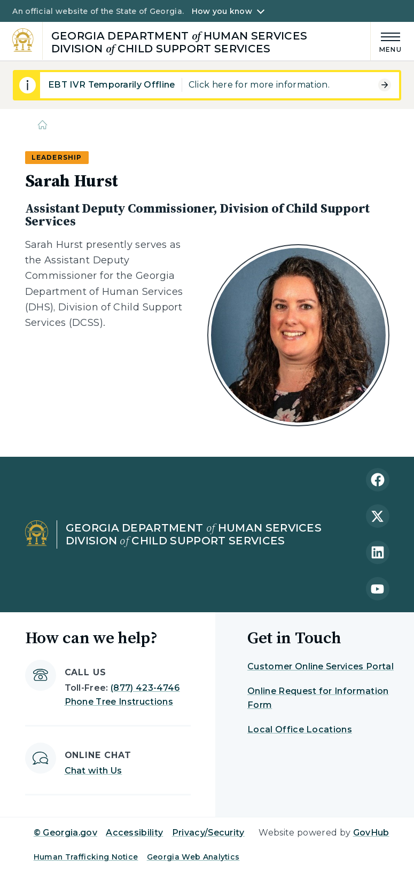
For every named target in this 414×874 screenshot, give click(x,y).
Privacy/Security (208, 833)
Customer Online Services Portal (320, 666)
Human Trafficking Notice (86, 857)
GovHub (371, 833)
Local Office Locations (299, 729)
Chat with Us (93, 771)
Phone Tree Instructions (119, 702)
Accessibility (134, 833)
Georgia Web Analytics (193, 857)
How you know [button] (222, 11)
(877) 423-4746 (145, 688)
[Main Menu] (386, 40)
